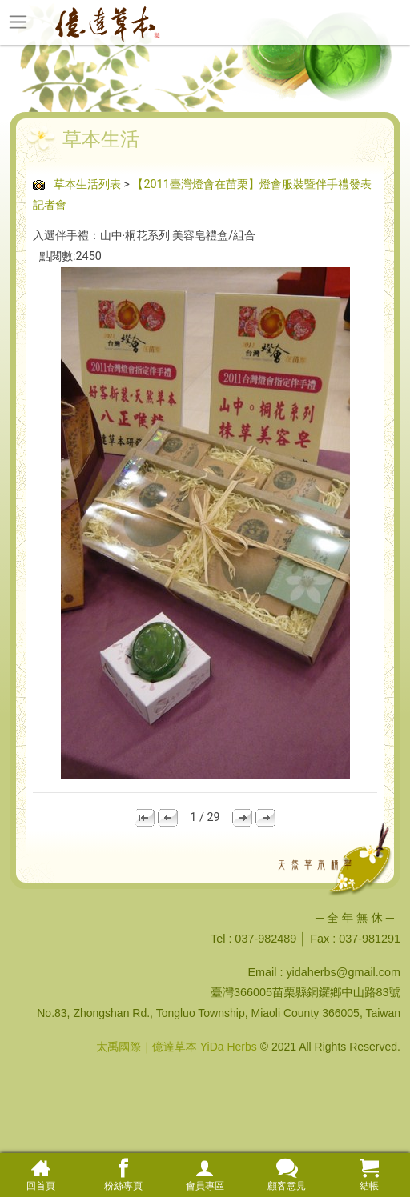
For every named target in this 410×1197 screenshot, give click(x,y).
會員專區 (205, 1175)
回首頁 (41, 1175)
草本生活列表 (87, 184)
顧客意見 (287, 1175)
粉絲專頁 (122, 1175)
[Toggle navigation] (18, 21)
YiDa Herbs (228, 1046)
